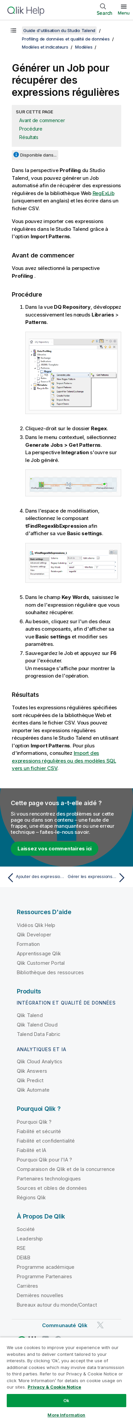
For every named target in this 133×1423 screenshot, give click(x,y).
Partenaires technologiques (49, 1178)
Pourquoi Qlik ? (34, 1122)
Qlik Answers (32, 1071)
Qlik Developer (34, 934)
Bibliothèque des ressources (50, 972)
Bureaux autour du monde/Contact (57, 1305)
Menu (124, 13)
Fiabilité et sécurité (39, 1131)
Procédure (30, 129)
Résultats (28, 137)
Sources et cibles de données (52, 1188)
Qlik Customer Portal (41, 963)
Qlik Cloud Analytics (39, 1061)
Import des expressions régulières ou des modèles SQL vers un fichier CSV (64, 760)
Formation (28, 944)
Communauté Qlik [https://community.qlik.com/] (65, 1325)
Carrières (27, 1286)
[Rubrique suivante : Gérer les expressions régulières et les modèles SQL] (98, 877)
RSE (21, 1248)
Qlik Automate (33, 1090)
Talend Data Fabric (38, 1034)
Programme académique (45, 1267)
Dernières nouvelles (40, 1295)
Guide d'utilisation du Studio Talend (59, 30)
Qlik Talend (30, 1015)
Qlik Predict (30, 1080)
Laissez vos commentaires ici (55, 848)
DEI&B (23, 1257)
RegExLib (103, 193)
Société (26, 1229)
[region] (66, 1380)
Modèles (83, 47)
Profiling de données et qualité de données (66, 39)
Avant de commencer (42, 120)
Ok (66, 1400)
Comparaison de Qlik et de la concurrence (66, 1169)
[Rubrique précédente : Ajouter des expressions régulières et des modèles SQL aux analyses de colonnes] (35, 877)
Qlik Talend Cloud (37, 1025)
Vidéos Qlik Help (36, 925)
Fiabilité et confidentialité (46, 1141)
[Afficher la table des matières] (13, 30)
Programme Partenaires (44, 1276)
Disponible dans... (38, 155)
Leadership (30, 1238)
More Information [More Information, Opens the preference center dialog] (66, 1415)
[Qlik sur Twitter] (100, 1325)
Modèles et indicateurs (45, 47)
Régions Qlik (31, 1197)
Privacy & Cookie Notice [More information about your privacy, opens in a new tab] (54, 1387)
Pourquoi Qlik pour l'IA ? (44, 1159)
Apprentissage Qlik (39, 953)
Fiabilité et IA (31, 1150)
